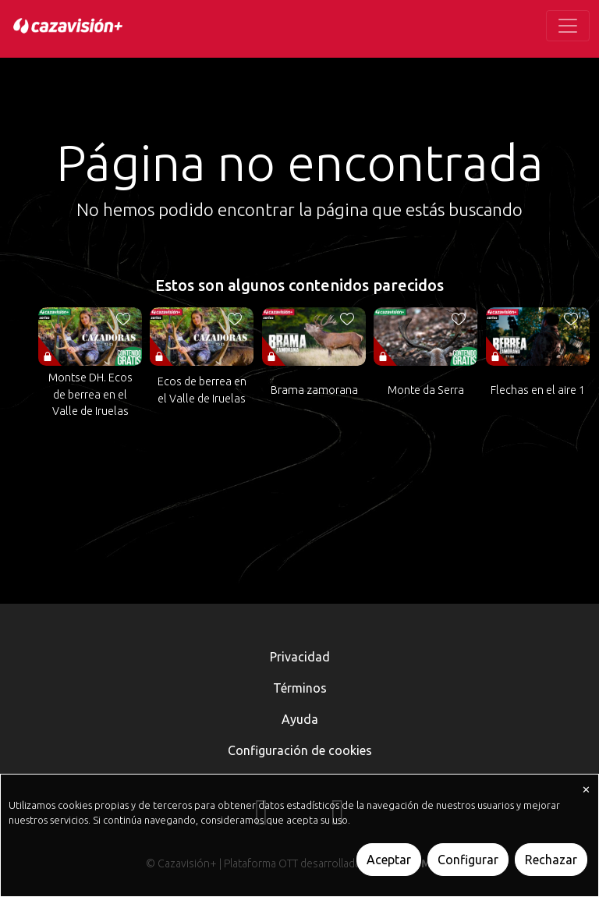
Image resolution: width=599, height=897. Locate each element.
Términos (300, 688)
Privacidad (300, 657)
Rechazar (551, 860)
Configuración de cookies (300, 750)
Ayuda (300, 719)
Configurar (468, 860)
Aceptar (389, 860)
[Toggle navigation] (568, 25)
